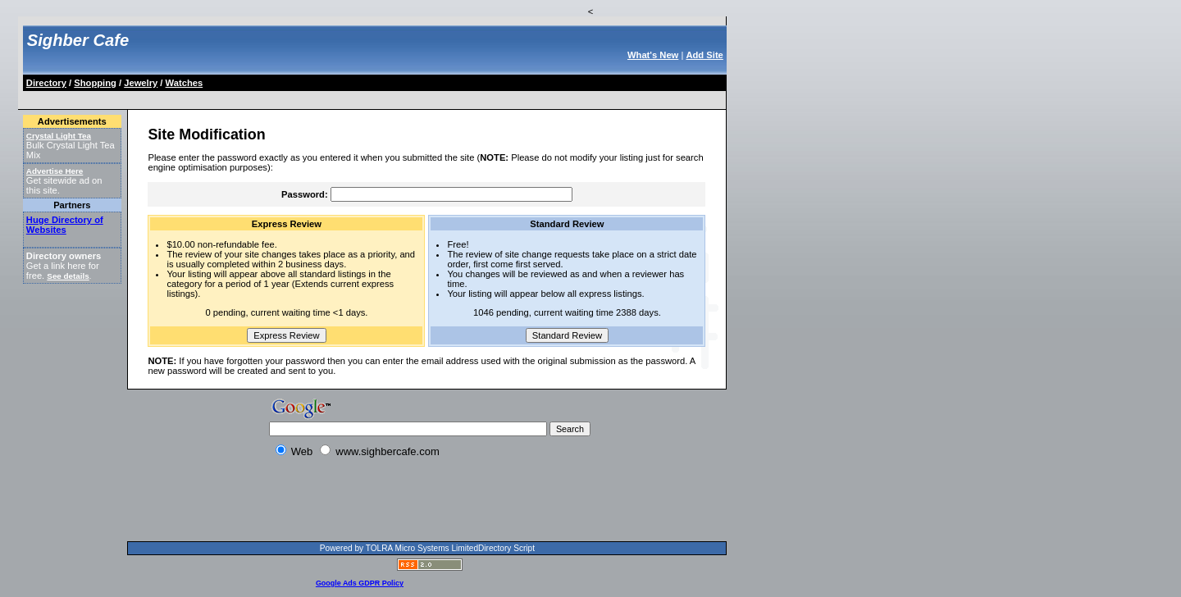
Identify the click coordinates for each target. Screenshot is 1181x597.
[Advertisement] (323, 97)
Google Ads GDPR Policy (360, 583)
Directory (46, 83)
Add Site (704, 55)
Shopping (95, 83)
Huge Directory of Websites (64, 225)
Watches (184, 83)
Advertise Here (55, 170)
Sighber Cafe (78, 40)
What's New (652, 55)
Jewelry (140, 83)
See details (68, 275)
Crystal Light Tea (58, 135)
